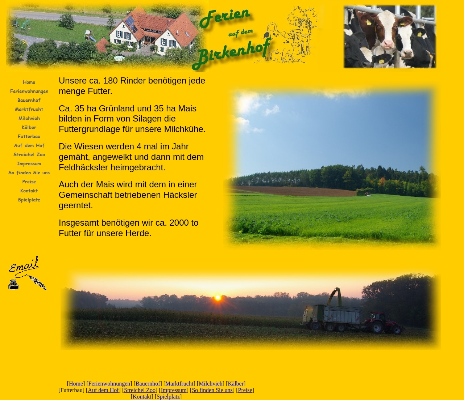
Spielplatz (168, 396)
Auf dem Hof (103, 390)
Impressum (174, 390)
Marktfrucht (179, 383)
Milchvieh (211, 383)
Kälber (236, 383)
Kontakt (142, 396)
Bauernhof (148, 383)
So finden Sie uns (212, 390)
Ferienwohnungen (109, 383)
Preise (245, 390)
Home (76, 383)
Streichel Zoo (140, 390)
